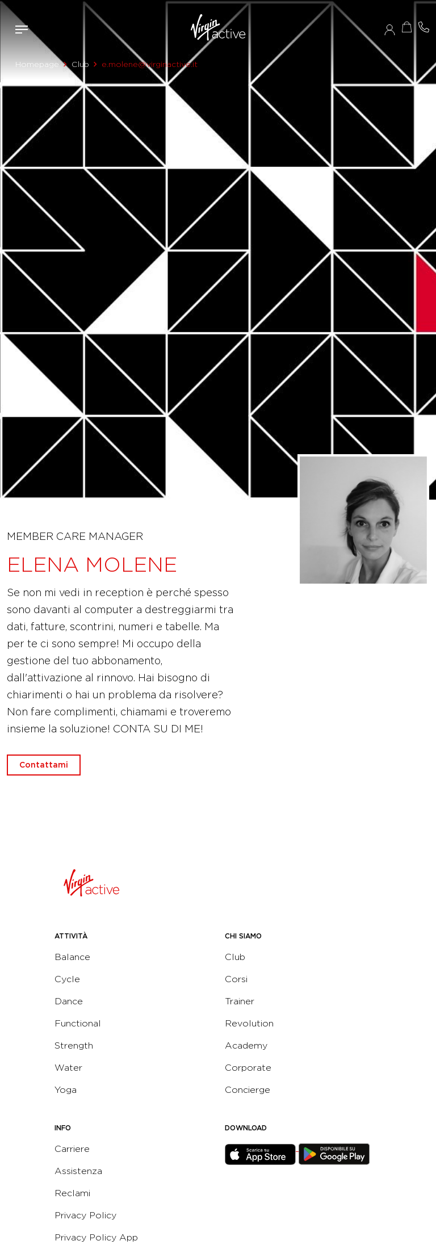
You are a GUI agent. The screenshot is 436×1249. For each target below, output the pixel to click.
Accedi (389, 29)
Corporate (248, 1067)
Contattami (423, 26)
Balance (72, 957)
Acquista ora (406, 26)
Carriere (72, 1148)
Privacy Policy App (96, 1237)
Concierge (247, 1089)
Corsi (236, 979)
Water (68, 1067)
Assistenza (78, 1171)
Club (80, 64)
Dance (68, 1001)
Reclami (72, 1193)
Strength (73, 1045)
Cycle (67, 979)
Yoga (65, 1089)
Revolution (249, 1023)
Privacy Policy (85, 1215)
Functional (77, 1023)
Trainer (239, 1001)
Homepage (37, 64)
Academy (246, 1045)
